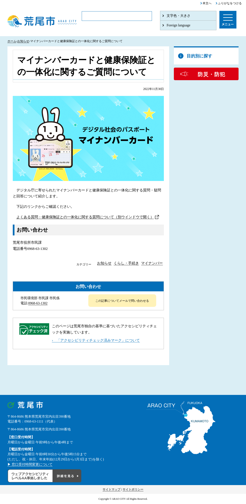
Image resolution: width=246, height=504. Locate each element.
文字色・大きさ (178, 15)
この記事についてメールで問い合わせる (122, 300)
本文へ (207, 3)
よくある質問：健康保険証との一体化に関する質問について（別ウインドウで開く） (85, 217)
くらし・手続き (126, 263)
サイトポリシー (133, 489)
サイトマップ (111, 489)
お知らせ (23, 41)
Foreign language (178, 25)
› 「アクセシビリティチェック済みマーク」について (96, 340)
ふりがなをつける (230, 3)
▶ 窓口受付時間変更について (30, 464)
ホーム (11, 41)
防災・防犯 (211, 74)
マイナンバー (152, 263)
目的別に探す (199, 56)
